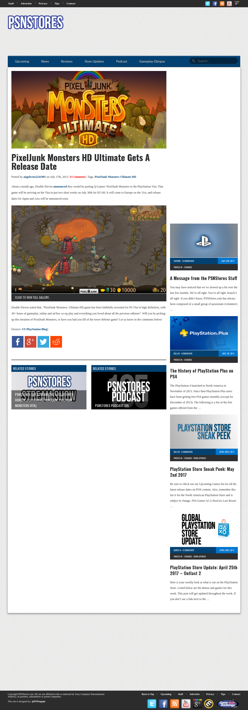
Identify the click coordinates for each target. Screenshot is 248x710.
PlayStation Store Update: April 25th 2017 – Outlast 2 (203, 570)
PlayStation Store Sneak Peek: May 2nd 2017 (202, 472)
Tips (57, 3)
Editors (177, 261)
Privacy (43, 3)
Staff (11, 3)
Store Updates (200, 458)
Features (188, 267)
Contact (70, 3)
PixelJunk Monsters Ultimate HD (115, 177)
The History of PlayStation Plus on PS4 (201, 373)
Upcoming (166, 694)
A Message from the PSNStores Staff (203, 278)
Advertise (26, 3)
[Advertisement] (152, 23)
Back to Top (148, 694)
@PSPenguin (38, 701)
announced (60, 186)
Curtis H (177, 550)
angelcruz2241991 (34, 177)
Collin (177, 353)
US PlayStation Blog (34, 329)
